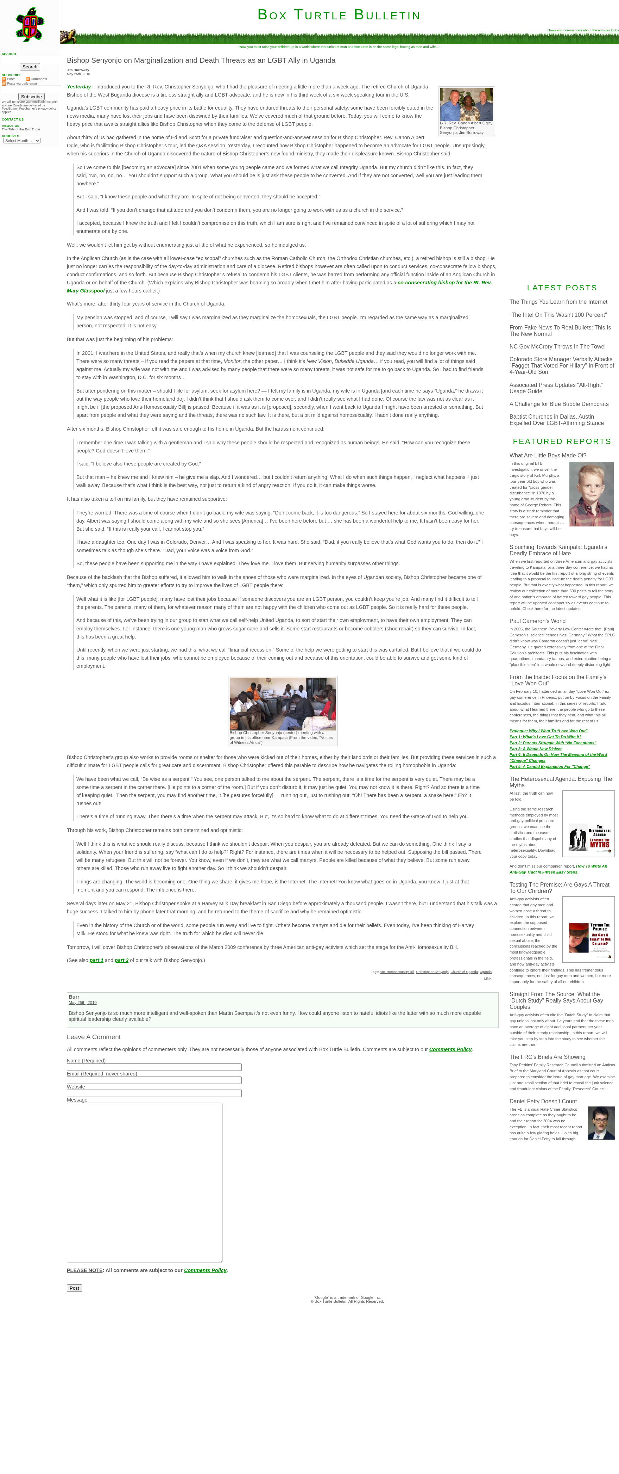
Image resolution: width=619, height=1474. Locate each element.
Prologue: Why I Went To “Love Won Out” (549, 731)
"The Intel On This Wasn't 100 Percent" (558, 315)
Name (73, 1060)
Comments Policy (450, 1049)
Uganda (486, 972)
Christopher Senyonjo (432, 972)
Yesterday (79, 87)
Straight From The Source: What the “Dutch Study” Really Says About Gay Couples (556, 1000)
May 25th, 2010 (82, 1002)
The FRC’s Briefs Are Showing (548, 1057)
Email (73, 1074)
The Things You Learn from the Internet (558, 302)
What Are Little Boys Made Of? (548, 455)
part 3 (121, 960)
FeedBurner (10, 108)
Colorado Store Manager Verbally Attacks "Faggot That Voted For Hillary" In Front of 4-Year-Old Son (562, 365)
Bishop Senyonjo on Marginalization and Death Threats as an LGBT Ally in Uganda (201, 60)
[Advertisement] (562, 165)
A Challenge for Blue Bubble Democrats (559, 404)
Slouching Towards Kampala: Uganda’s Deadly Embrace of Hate (558, 550)
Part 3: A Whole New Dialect (536, 749)
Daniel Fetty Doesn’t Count (543, 1101)
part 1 (96, 960)
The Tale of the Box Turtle (21, 129)
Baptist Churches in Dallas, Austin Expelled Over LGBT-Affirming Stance (557, 420)
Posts (8, 79)
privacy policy (47, 108)
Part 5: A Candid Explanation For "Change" (550, 766)
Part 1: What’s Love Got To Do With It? (545, 737)
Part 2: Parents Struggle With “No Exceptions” (553, 743)
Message (77, 1100)
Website (76, 1087)
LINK (488, 978)
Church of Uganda (464, 972)
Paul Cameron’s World (538, 621)
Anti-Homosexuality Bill (397, 972)
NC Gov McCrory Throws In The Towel (558, 347)
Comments (36, 79)
